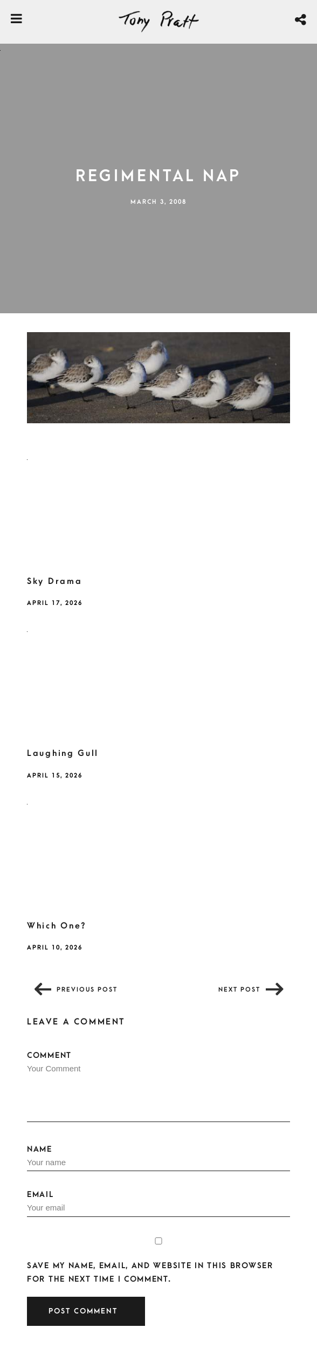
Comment (158, 1086)
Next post (239, 989)
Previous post (87, 989)
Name (158, 1158)
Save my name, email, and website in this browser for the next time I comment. (150, 1272)
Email (158, 1203)
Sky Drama (54, 581)
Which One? (57, 926)
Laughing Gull (63, 753)
